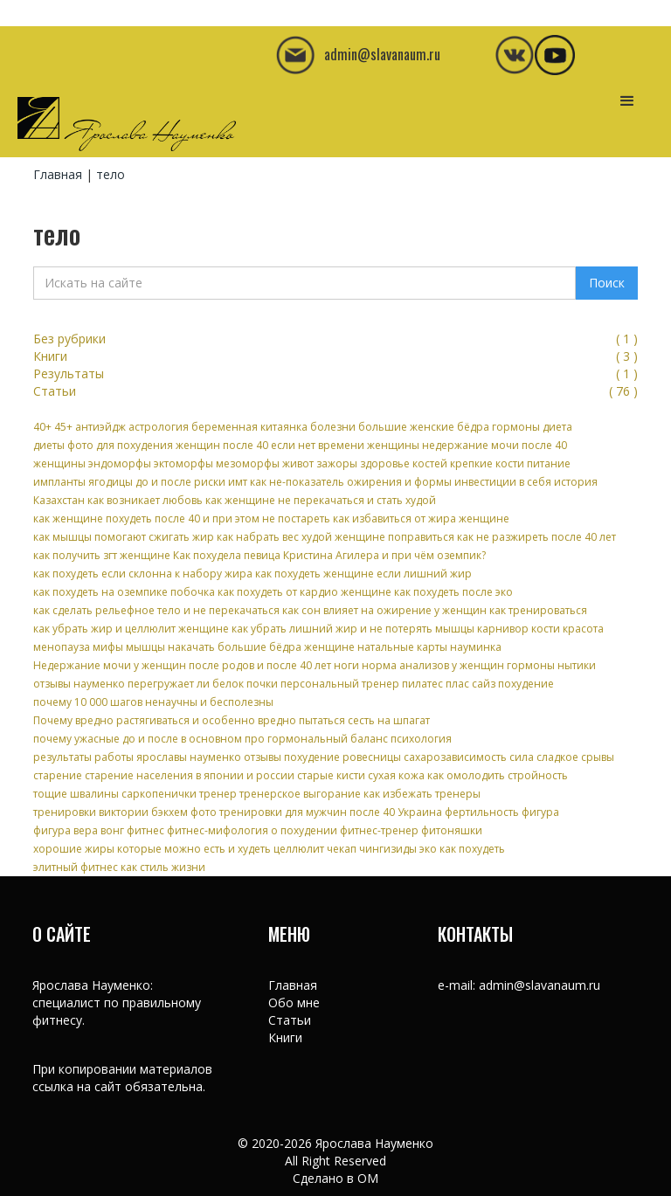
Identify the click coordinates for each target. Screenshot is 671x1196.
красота (583, 628)
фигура (540, 812)
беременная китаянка (249, 426)
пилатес (422, 683)
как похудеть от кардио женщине (304, 591)
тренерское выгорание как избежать (335, 793)
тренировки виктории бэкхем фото (125, 812)
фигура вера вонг (78, 830)
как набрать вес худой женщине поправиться (335, 536)
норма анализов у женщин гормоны (458, 665)
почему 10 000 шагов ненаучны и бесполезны (153, 702)
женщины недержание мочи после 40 (467, 445)
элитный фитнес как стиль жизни (119, 867)
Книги (285, 1037)
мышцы (145, 646)
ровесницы (371, 757)
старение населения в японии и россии (189, 775)
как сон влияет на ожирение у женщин (384, 610)
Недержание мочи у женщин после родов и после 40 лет (182, 665)
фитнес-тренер (379, 830)
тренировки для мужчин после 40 (307, 812)
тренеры (458, 793)
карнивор (503, 628)
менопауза (61, 646)
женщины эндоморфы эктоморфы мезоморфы (156, 463)
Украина (420, 812)
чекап (341, 848)
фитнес (145, 830)
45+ (63, 426)
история (576, 481)
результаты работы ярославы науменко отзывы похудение (186, 757)
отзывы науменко (79, 683)
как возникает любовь (145, 500)
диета (557, 426)
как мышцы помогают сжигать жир (123, 536)
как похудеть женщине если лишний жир (363, 573)
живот (298, 463)
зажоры (336, 463)
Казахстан (59, 500)
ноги (346, 665)
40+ (42, 426)
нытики (576, 665)
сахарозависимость (455, 757)
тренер (218, 793)
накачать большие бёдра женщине (261, 646)
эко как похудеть (462, 848)
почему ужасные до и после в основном (137, 738)
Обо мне (294, 1002)
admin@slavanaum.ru (539, 985)
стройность (538, 775)
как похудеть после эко (453, 591)
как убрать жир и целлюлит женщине (131, 628)
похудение (526, 683)
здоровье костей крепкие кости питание (465, 463)
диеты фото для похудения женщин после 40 (150, 445)
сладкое (557, 757)
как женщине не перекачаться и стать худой (320, 500)
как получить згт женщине (101, 555)
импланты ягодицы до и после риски (129, 481)
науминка (476, 646)
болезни (333, 426)
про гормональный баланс (316, 738)
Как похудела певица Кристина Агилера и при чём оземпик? (329, 555)
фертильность (482, 812)
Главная (57, 174)
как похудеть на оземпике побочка (124, 591)
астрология (158, 426)
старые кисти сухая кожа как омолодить (401, 775)
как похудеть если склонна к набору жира (142, 573)
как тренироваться (538, 610)
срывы (597, 757)
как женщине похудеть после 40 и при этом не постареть (181, 518)
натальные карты (402, 646)
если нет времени (317, 445)
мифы (108, 646)
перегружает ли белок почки (203, 683)
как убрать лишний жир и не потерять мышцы (353, 628)
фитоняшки (451, 830)
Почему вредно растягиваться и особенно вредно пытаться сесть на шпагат (231, 720)
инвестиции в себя (502, 481)
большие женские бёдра (423, 426)
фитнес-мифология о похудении (252, 830)
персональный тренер (339, 683)
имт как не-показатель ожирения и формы (340, 481)
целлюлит (298, 848)
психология (421, 738)
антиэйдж (100, 426)
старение (57, 775)
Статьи (289, 1020)
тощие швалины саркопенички (115, 793)
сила (521, 757)
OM (367, 1178)
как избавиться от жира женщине (421, 518)
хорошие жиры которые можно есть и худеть (152, 848)
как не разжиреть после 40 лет (536, 536)
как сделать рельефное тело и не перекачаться (156, 610)
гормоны (516, 426)
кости (545, 628)
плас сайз (470, 683)
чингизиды (388, 848)
